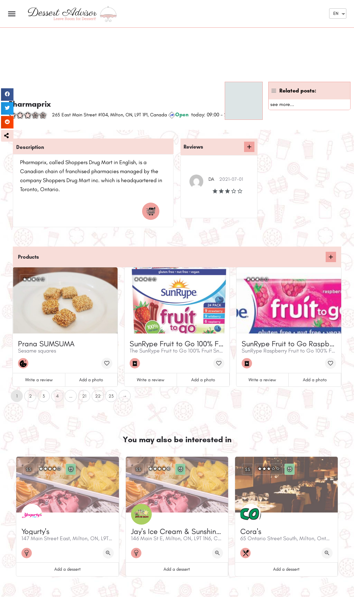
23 (111, 396)
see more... (282, 104)
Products (28, 257)
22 (98, 396)
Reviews (193, 147)
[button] (7, 136)
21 (84, 396)
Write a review (39, 379)
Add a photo (91, 379)
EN (335, 13)
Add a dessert (67, 569)
